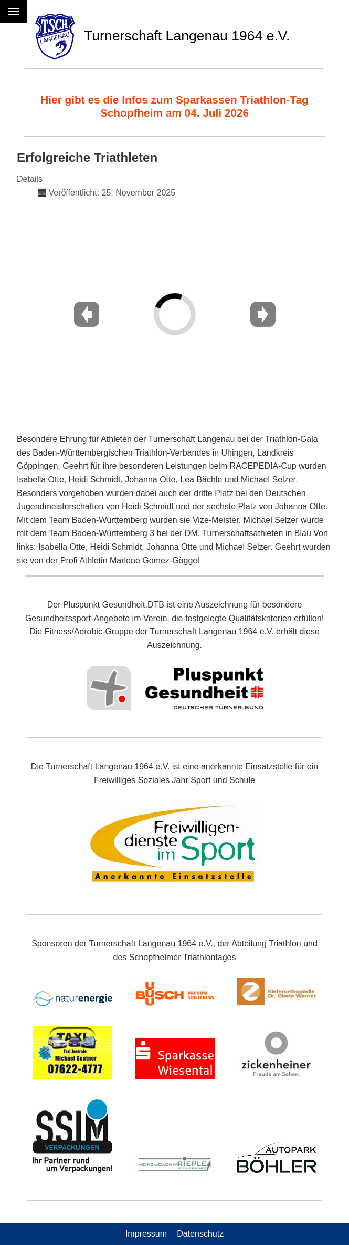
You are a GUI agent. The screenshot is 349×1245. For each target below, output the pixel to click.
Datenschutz (200, 1233)
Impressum (146, 1233)
